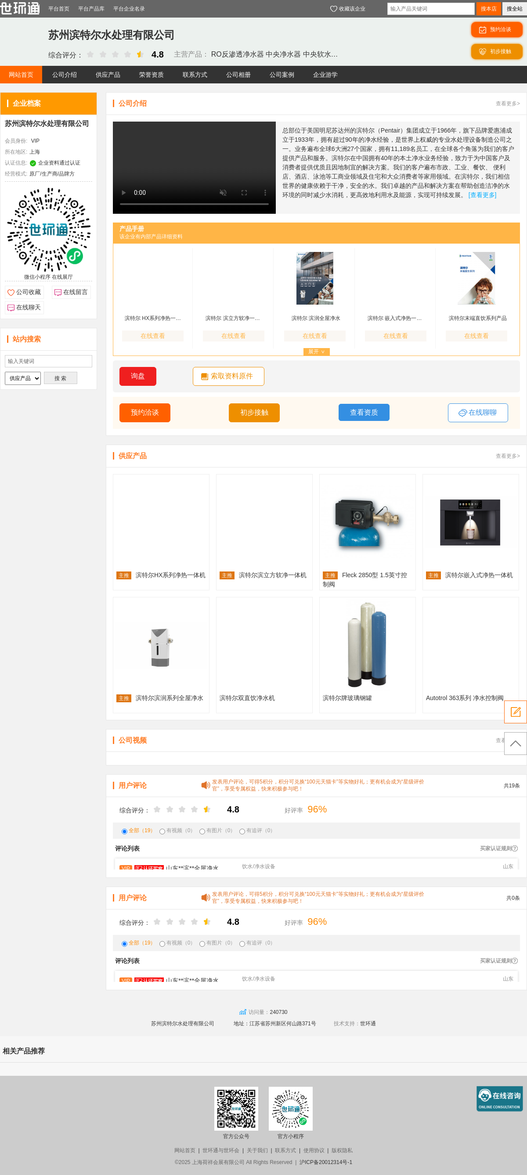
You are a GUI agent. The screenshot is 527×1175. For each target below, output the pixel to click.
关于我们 (257, 1150)
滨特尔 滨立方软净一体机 (235, 318)
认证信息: (16, 163)
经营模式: (16, 174)
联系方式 (285, 1150)
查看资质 (364, 412)
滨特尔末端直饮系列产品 (478, 318)
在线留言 (75, 291)
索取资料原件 (232, 376)
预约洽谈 (145, 412)
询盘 (138, 376)
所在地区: (16, 152)
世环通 (368, 1023)
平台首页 (58, 9)
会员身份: (16, 141)
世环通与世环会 (220, 1150)
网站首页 (184, 1150)
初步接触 (254, 412)
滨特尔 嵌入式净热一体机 (397, 318)
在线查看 (153, 335)
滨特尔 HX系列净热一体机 (154, 318)
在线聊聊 (477, 413)
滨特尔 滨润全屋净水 (316, 318)
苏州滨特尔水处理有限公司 (47, 123)
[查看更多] (483, 194)
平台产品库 (91, 9)
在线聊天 (28, 307)
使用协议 (314, 1150)
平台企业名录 (129, 9)
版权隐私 (342, 1150)
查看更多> (508, 104)
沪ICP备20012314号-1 (326, 1162)
